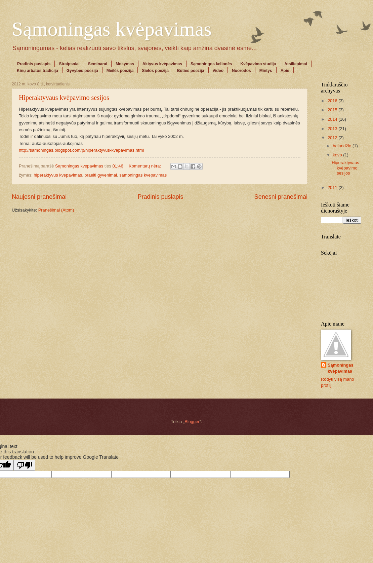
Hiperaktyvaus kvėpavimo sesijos (64, 97)
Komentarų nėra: (145, 165)
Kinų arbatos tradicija (37, 70)
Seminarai (97, 64)
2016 (333, 100)
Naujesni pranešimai (39, 196)
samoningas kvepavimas (143, 175)
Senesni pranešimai (280, 196)
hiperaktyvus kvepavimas (58, 175)
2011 (333, 187)
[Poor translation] (24, 465)
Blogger (191, 421)
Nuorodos (241, 70)
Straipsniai (69, 64)
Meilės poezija (120, 70)
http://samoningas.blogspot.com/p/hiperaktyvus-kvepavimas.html (81, 150)
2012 (333, 137)
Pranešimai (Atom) (56, 210)
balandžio (343, 145)
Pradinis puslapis (33, 64)
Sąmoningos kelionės (211, 64)
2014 (333, 119)
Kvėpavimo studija (258, 64)
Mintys (265, 70)
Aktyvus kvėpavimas (162, 64)
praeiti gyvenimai (100, 175)
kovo (338, 154)
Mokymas (125, 64)
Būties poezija (190, 70)
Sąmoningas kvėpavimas (112, 29)
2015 (333, 109)
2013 (333, 128)
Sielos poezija (155, 70)
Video (218, 70)
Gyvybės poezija (82, 70)
